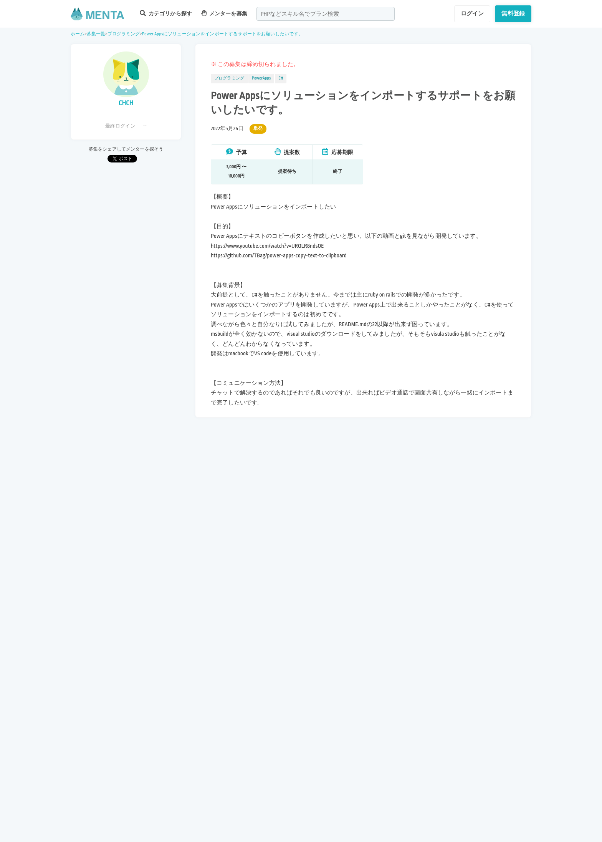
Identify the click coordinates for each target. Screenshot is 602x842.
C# (280, 78)
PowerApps (261, 78)
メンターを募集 (224, 13)
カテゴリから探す (166, 13)
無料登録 (513, 13)
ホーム (77, 33)
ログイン (472, 13)
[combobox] (325, 14)
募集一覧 (96, 33)
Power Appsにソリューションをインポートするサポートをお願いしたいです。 (222, 33)
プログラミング (124, 33)
